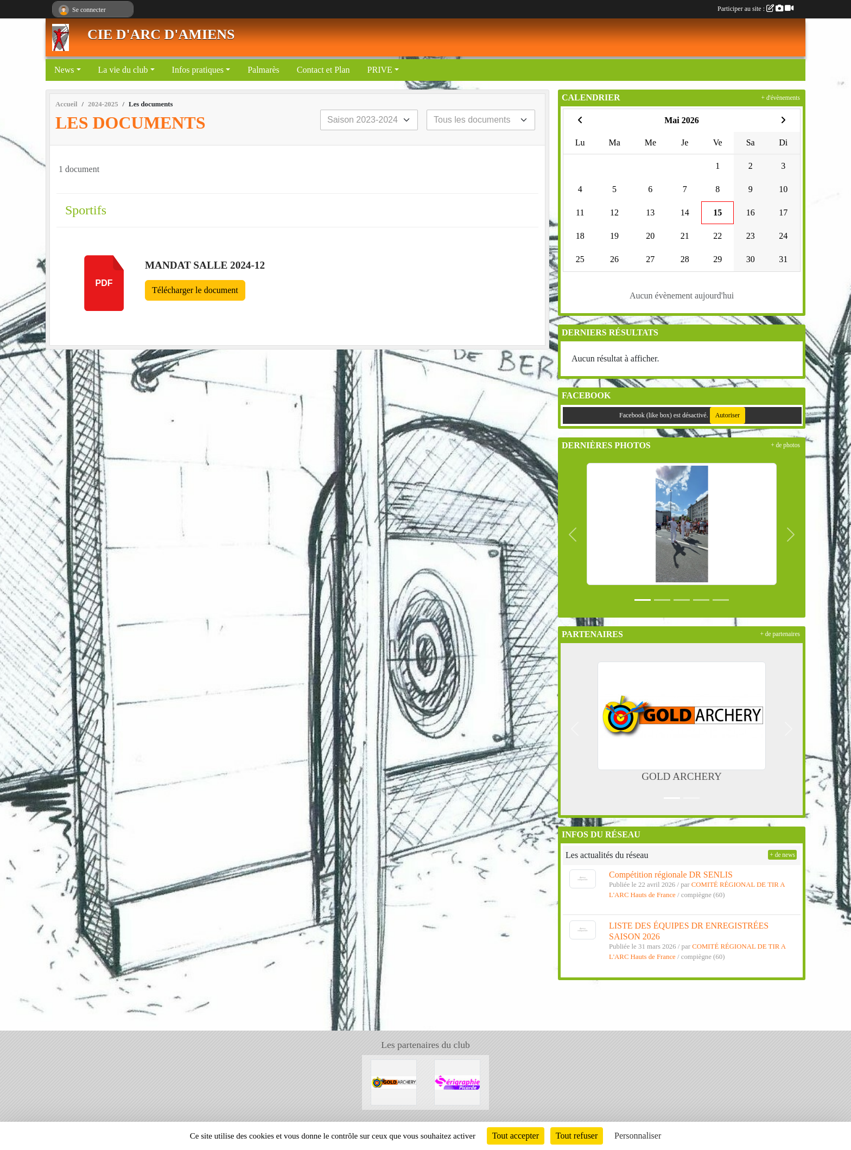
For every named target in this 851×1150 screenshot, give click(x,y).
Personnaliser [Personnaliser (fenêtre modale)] (637, 1135)
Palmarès (263, 69)
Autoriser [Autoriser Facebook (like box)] (727, 415)
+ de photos (785, 445)
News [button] (64, 69)
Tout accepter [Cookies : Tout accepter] (515, 1135)
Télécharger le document (195, 290)
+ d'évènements (780, 97)
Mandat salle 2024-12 (205, 265)
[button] (573, 534)
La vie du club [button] (123, 69)
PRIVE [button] (379, 69)
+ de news (782, 855)
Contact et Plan (323, 69)
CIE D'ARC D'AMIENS (161, 34)
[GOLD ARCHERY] (394, 1081)
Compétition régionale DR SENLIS (671, 874)
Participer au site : (755, 8)
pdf (104, 283)
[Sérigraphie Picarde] (457, 1081)
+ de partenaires (780, 634)
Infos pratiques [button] (198, 69)
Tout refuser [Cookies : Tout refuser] (577, 1135)
